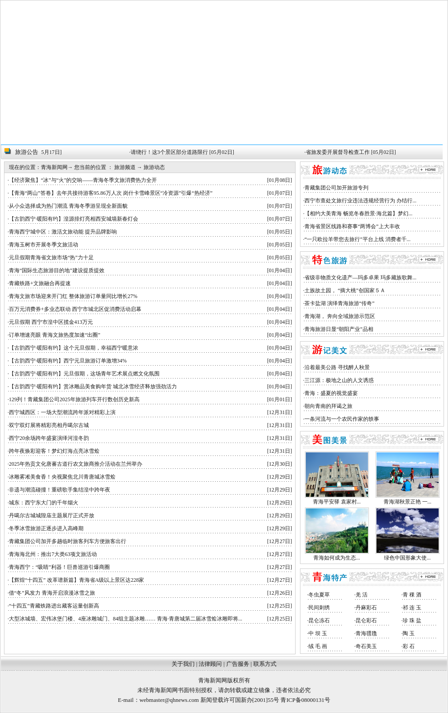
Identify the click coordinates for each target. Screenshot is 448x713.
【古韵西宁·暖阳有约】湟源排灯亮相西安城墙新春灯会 (73, 219)
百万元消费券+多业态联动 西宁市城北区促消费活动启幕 (75, 309)
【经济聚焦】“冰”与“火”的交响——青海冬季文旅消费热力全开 (83, 180)
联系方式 (264, 664)
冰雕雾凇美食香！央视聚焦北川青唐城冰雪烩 (62, 477)
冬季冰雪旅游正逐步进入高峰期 (46, 528)
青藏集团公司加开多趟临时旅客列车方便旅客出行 (67, 541)
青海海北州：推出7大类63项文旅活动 (53, 554)
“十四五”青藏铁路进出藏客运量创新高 (54, 606)
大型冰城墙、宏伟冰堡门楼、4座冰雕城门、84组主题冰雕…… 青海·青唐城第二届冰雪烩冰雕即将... (125, 619)
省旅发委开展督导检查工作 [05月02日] (353, 152)
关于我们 (183, 664)
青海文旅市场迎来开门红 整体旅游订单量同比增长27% (73, 296)
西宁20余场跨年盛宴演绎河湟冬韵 (49, 438)
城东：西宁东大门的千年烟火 (43, 503)
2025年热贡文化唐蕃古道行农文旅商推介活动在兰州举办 (75, 464)
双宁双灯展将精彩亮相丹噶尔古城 (49, 425)
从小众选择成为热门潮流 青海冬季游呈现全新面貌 (68, 206)
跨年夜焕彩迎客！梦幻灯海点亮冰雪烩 (54, 451)
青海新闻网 (54, 167)
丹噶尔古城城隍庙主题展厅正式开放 (51, 515)
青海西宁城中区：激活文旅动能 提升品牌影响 (63, 232)
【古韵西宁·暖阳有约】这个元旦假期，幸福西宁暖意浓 (73, 348)
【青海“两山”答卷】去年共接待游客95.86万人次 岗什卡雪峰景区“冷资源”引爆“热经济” (110, 193)
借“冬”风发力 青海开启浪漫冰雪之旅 (52, 593)
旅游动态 (154, 167)
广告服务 (237, 664)
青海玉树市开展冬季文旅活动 (43, 245)
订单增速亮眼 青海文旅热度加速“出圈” (54, 335)
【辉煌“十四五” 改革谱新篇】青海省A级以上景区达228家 (76, 580)
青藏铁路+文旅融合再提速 (40, 283)
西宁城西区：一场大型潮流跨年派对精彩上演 (62, 412)
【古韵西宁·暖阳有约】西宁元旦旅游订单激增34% (68, 361)
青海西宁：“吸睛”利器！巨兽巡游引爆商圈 (59, 567)
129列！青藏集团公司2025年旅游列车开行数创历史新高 (74, 399)
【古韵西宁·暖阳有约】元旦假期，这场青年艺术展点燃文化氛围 (84, 374)
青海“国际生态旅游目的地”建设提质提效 (56, 270)
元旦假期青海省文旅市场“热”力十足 (51, 257)
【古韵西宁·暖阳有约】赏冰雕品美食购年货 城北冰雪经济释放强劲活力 (93, 386)
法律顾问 (210, 664)
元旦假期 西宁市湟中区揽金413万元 (51, 322)
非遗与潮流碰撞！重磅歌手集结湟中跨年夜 (59, 490)
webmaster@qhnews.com (169, 700)
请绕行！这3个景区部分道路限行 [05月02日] (184, 152)
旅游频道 (125, 167)
